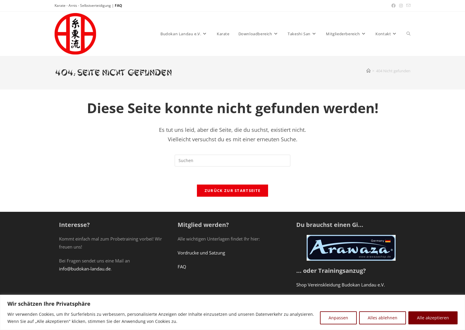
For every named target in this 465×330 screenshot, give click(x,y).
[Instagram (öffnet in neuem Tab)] (401, 6)
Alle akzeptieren (433, 318)
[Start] (368, 70)
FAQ (118, 5)
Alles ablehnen (382, 318)
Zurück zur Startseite (232, 190)
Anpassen (338, 318)
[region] (232, 312)
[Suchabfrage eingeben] (232, 160)
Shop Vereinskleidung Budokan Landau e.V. (340, 285)
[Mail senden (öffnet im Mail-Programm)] (407, 6)
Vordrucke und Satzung (201, 253)
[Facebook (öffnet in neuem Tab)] (393, 6)
